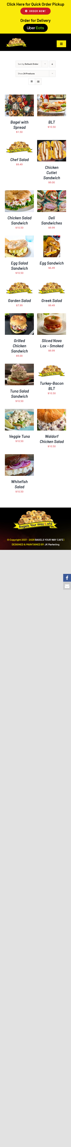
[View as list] (38, 81)
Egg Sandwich (52, 263)
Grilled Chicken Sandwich (19, 345)
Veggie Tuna (19, 436)
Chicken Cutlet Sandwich (51, 172)
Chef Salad (19, 159)
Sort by (28, 64)
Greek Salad (51, 300)
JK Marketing (52, 544)
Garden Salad (19, 300)
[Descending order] (52, 64)
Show (26, 73)
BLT (51, 122)
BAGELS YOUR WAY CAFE (49, 539)
